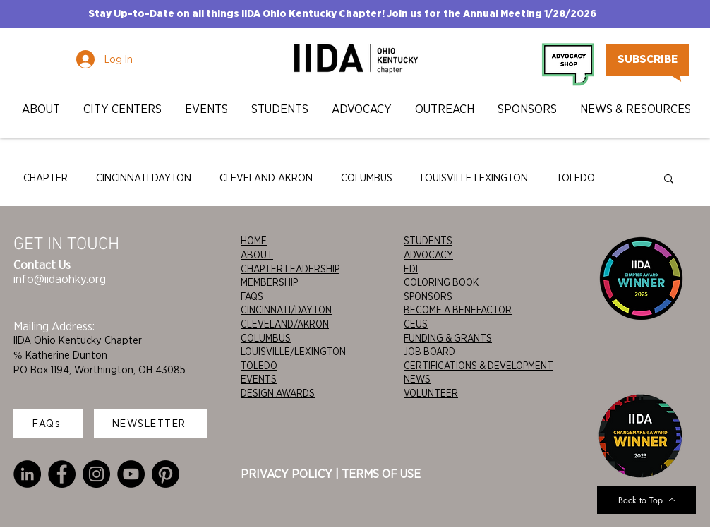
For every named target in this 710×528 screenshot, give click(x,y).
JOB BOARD (429, 351)
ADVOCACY (428, 254)
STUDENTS (428, 240)
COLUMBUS (366, 178)
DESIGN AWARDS (278, 393)
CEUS (416, 324)
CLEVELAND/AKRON (285, 324)
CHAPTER (45, 178)
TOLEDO (575, 178)
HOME (254, 240)
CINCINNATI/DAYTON (286, 310)
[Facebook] (62, 474)
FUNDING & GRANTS (448, 338)
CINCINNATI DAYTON (143, 178)
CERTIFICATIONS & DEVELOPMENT (478, 365)
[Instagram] (96, 474)
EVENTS (259, 379)
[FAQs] (48, 423)
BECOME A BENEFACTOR (458, 310)
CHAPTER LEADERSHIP (290, 269)
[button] (40, 109)
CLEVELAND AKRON (266, 178)
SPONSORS (428, 296)
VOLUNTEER (431, 393)
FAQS (252, 296)
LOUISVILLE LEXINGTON (474, 178)
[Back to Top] (646, 500)
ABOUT (257, 254)
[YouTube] (131, 474)
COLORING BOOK (441, 282)
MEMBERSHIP (269, 282)
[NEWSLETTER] (150, 423)
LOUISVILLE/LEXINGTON (293, 351)
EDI (411, 269)
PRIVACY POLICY (286, 474)
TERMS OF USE (381, 474)
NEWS (417, 379)
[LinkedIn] (27, 474)
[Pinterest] (165, 474)
